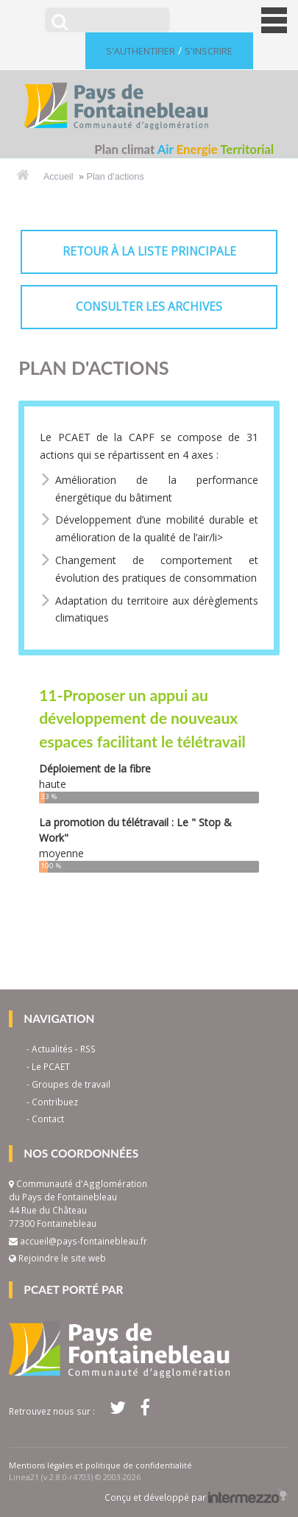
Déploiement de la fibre (95, 768)
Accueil (58, 177)
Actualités (52, 1049)
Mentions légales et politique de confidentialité (100, 1465)
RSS (88, 1049)
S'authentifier (140, 51)
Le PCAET (51, 1066)
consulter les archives (149, 306)
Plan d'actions (115, 177)
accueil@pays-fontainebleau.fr (83, 1241)
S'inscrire (209, 51)
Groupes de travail (71, 1084)
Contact (48, 1118)
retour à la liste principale (149, 251)
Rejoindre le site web (57, 1258)
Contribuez (55, 1102)
